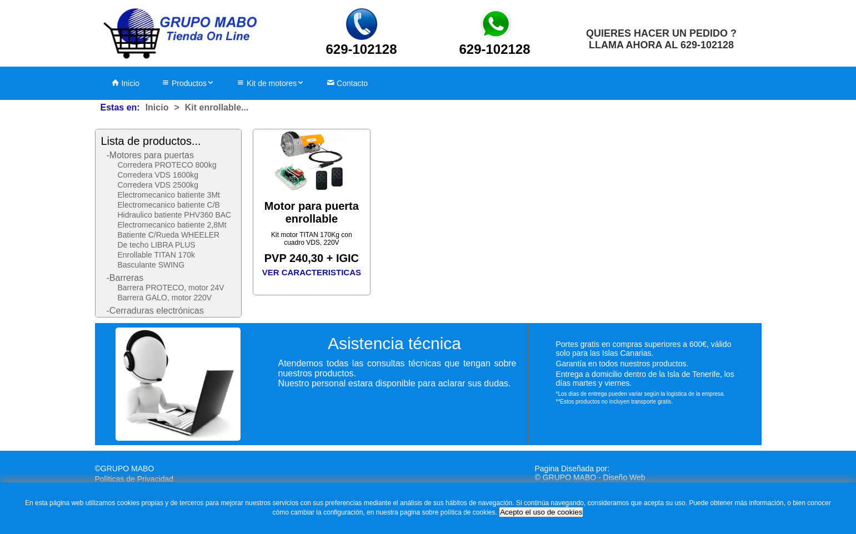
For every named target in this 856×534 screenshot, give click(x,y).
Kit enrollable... (217, 107)
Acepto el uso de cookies (541, 512)
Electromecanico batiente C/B (169, 204)
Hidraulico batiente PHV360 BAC (175, 214)
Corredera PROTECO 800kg (167, 164)
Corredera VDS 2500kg (158, 184)
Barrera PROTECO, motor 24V (171, 287)
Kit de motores (270, 83)
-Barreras (125, 278)
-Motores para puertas (150, 155)
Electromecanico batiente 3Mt (169, 194)
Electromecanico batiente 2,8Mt (172, 224)
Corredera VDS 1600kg (158, 174)
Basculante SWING (151, 264)
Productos (188, 83)
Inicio (126, 83)
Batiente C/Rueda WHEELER (169, 234)
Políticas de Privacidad (134, 479)
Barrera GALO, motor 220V (165, 297)
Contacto (347, 83)
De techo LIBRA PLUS (157, 244)
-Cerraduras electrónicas (155, 310)
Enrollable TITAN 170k (157, 254)
